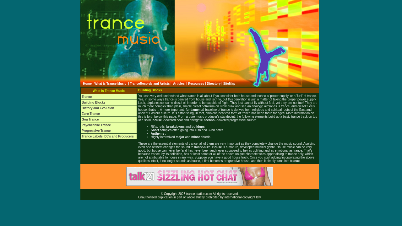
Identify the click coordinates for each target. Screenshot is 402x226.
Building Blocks (94, 102)
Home (87, 83)
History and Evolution (98, 108)
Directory (213, 83)
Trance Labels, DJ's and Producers (108, 136)
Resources (196, 83)
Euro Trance (91, 114)
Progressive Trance (96, 130)
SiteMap (229, 83)
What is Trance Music (111, 83)
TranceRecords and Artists (150, 83)
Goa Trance (90, 119)
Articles (179, 83)
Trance (87, 97)
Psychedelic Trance (96, 125)
